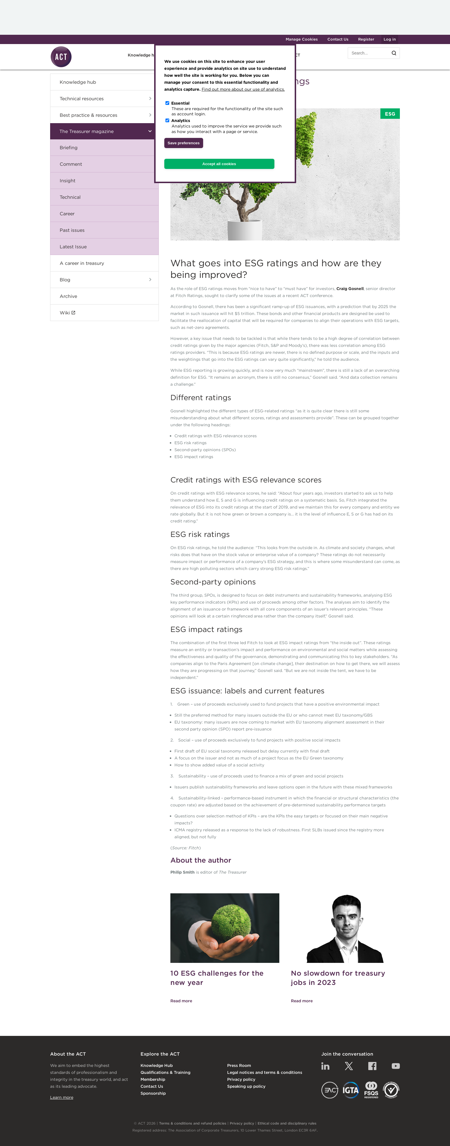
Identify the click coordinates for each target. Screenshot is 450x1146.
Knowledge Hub (157, 1065)
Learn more (61, 1097)
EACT (329, 1090)
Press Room (239, 1065)
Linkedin (325, 1066)
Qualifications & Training (165, 1072)
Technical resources (82, 98)
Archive (68, 296)
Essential (180, 103)
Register (366, 39)
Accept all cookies (219, 164)
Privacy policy (241, 1079)
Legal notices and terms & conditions (264, 1072)
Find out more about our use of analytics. (243, 89)
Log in (390, 39)
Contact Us (338, 39)
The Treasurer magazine (86, 131)
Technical (70, 197)
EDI (391, 1090)
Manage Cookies (302, 39)
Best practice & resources (88, 115)
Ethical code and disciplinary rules (287, 1123)
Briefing (69, 147)
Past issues (72, 230)
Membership (153, 1079)
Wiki (65, 313)
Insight (67, 180)
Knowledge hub (143, 55)
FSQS (371, 1090)
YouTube (396, 1066)
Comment (71, 164)
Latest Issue (73, 246)
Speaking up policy (246, 1086)
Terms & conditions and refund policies (192, 1123)
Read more (181, 1000)
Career (67, 213)
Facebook (372, 1066)
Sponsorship (153, 1093)
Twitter (349, 1066)
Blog (65, 280)
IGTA (351, 1090)
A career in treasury (82, 263)
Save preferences (184, 143)
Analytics (180, 120)
